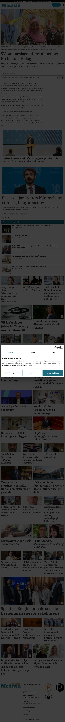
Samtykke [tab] (11, 352)
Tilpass (32, 373)
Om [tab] (54, 352)
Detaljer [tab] (32, 352)
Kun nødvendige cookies (11, 373)
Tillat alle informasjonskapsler (53, 372)
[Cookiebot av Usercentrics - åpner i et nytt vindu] (55, 347)
